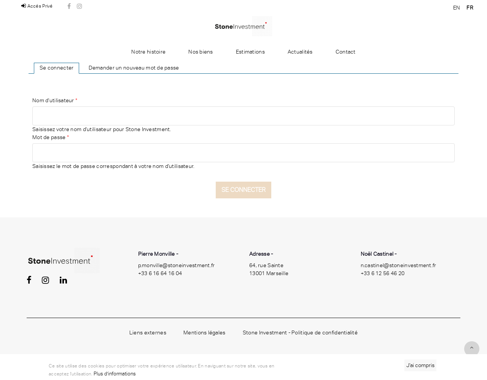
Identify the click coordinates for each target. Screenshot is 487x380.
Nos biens (200, 52)
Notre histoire (148, 52)
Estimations (250, 52)
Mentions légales (204, 332)
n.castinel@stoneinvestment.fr (398, 265)
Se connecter (56, 68)
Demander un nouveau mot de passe (134, 68)
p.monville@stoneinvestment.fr (176, 265)
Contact (346, 52)
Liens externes (147, 332)
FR (469, 8)
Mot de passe (50, 137)
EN (456, 8)
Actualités (300, 52)
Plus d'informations (115, 374)
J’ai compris (420, 365)
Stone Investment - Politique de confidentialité (300, 332)
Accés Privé (37, 6)
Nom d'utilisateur (54, 100)
